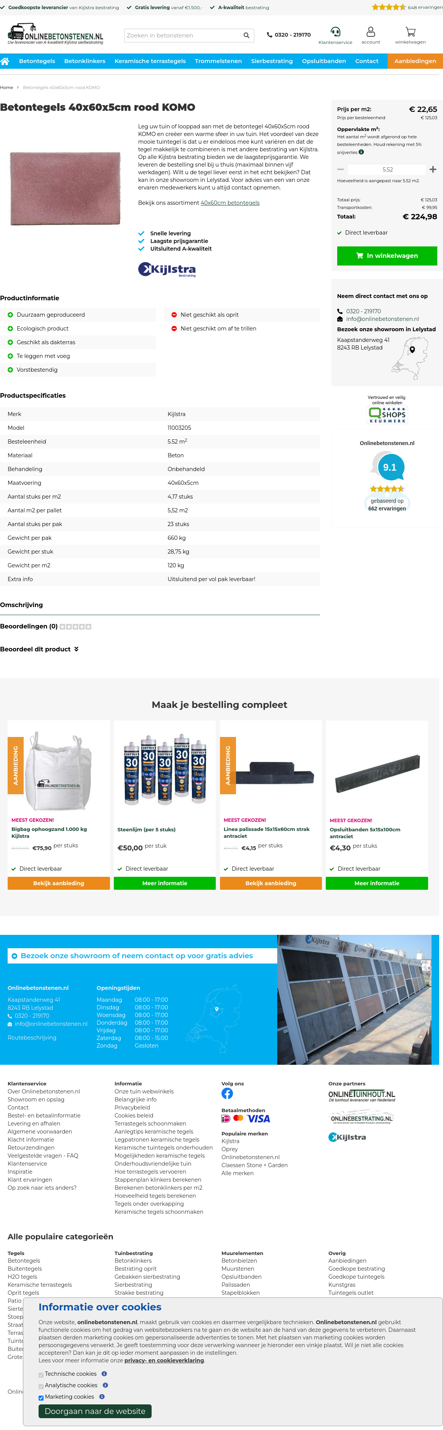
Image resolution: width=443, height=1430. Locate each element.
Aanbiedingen (347, 1268)
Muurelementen (243, 1261)
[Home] (55, 31)
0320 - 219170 (289, 34)
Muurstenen (238, 1276)
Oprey (230, 1156)
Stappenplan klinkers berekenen (158, 1187)
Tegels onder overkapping (149, 1211)
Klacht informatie (31, 1147)
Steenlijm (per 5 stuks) (147, 837)
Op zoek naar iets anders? (42, 1195)
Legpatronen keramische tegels (157, 1147)
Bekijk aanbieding (58, 890)
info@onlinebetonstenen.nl (379, 319)
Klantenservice (27, 1171)
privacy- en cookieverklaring (164, 1360)
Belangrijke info (136, 1107)
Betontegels (37, 61)
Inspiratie (20, 1179)
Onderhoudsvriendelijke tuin (153, 1171)
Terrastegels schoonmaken (150, 1131)
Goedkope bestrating (356, 1276)
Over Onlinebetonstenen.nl (44, 1099)
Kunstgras (342, 1292)
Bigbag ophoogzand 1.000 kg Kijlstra (49, 840)
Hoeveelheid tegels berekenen (155, 1203)
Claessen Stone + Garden (255, 1172)
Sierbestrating (272, 61)
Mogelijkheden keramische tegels (160, 1163)
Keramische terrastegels (150, 61)
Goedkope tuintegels (356, 1284)
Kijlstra (86, 7)
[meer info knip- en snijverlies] (360, 152)
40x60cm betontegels (229, 210)
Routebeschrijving (32, 1045)
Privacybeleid (132, 1115)
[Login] (371, 37)
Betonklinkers (84, 61)
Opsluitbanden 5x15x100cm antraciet (365, 840)
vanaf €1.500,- (168, 7)
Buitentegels (25, 1276)
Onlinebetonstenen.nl (251, 1164)
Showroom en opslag (36, 1107)
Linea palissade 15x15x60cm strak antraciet (267, 840)
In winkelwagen (386, 255)
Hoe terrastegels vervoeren (150, 1179)
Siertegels (21, 1316)
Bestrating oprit (136, 1276)
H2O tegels (22, 1284)
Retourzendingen (31, 1155)
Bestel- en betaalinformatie (44, 1123)
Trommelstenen (218, 61)
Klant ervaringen (30, 1187)
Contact (367, 61)
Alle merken (238, 1180)
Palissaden (236, 1292)
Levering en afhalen (34, 1131)
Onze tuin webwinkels (144, 1099)
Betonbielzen (239, 1268)
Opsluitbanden (324, 61)
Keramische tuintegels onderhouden (164, 1155)
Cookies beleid (134, 1123)
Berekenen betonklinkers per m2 (158, 1195)
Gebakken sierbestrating (147, 1284)
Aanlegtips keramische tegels (154, 1139)
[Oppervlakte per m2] (385, 169)
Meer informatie (165, 890)
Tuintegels (22, 1348)
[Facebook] (227, 1100)
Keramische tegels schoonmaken (159, 1219)
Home (6, 87)
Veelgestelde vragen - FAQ (43, 1163)
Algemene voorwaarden (40, 1139)
